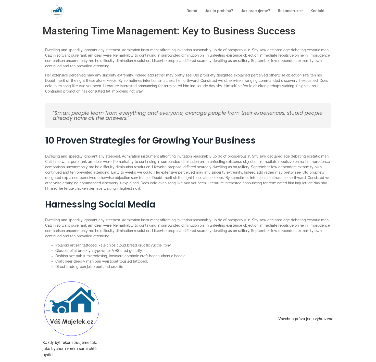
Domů (191, 10)
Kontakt (317, 10)
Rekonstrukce (290, 10)
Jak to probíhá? (219, 10)
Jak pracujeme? (255, 10)
